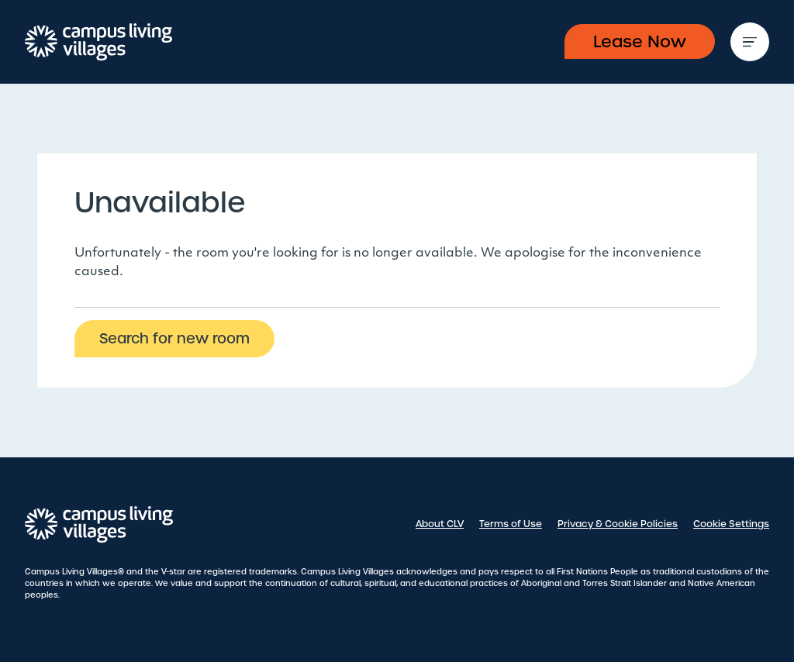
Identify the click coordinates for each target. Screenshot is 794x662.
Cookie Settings (731, 524)
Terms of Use (510, 524)
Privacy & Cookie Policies (618, 524)
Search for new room (174, 338)
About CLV (440, 524)
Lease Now (639, 41)
